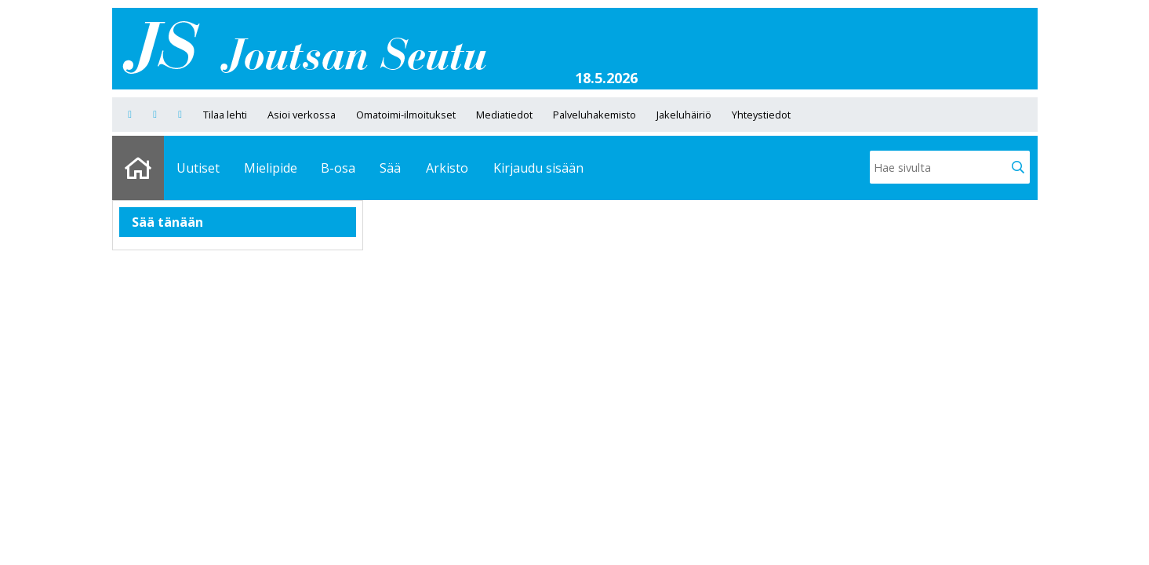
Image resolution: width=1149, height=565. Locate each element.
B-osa (338, 168)
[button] (1018, 167)
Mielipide (270, 168)
